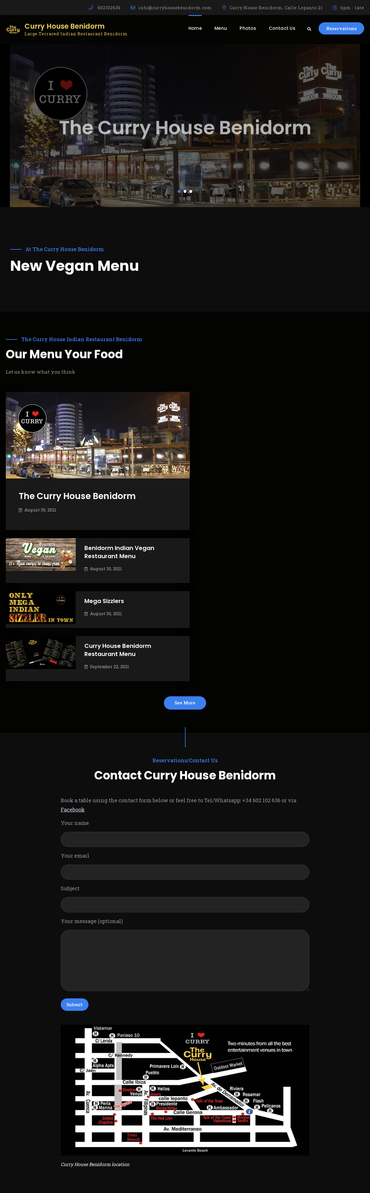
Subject (185, 756)
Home (190, 28)
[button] (179, 191)
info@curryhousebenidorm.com (175, 7)
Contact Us (277, 28)
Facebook (73, 665)
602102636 (109, 7)
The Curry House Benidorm (77, 491)
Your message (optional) (185, 813)
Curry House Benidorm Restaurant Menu (298, 504)
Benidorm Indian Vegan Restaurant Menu (300, 406)
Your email (185, 723)
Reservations (339, 29)
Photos (243, 28)
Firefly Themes (258, 1182)
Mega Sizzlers (285, 455)
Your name (185, 690)
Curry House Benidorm (65, 26)
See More (185, 558)
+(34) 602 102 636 (30, 1144)
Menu (216, 28)
